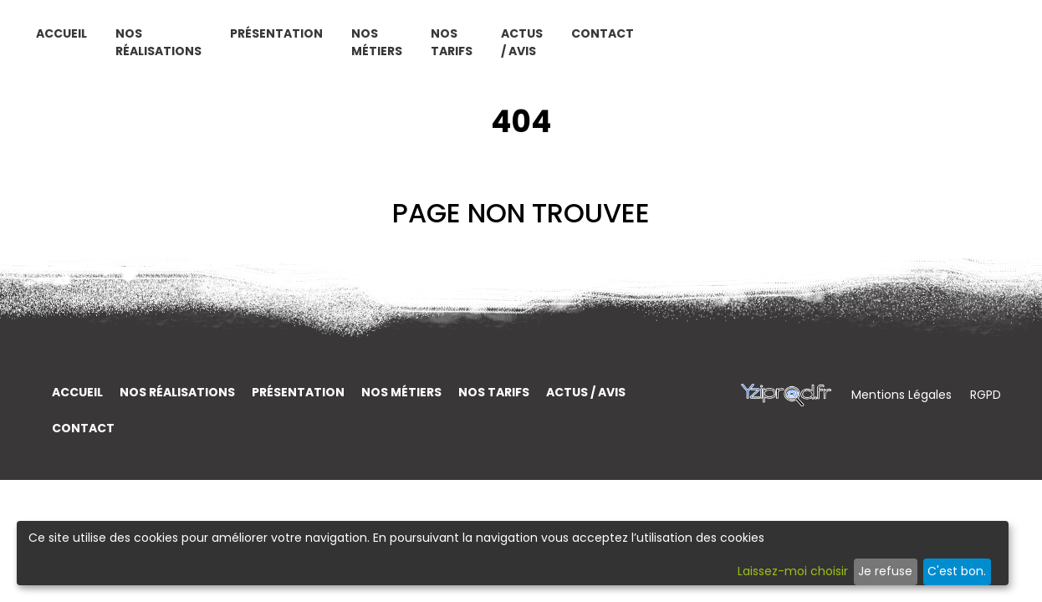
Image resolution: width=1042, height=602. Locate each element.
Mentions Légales (903, 394)
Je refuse (885, 571)
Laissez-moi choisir (793, 571)
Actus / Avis (827, 48)
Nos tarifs (727, 48)
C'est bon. (956, 571)
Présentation (524, 39)
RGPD (985, 394)
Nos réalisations (381, 48)
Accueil (283, 39)
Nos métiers (625, 48)
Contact (939, 39)
